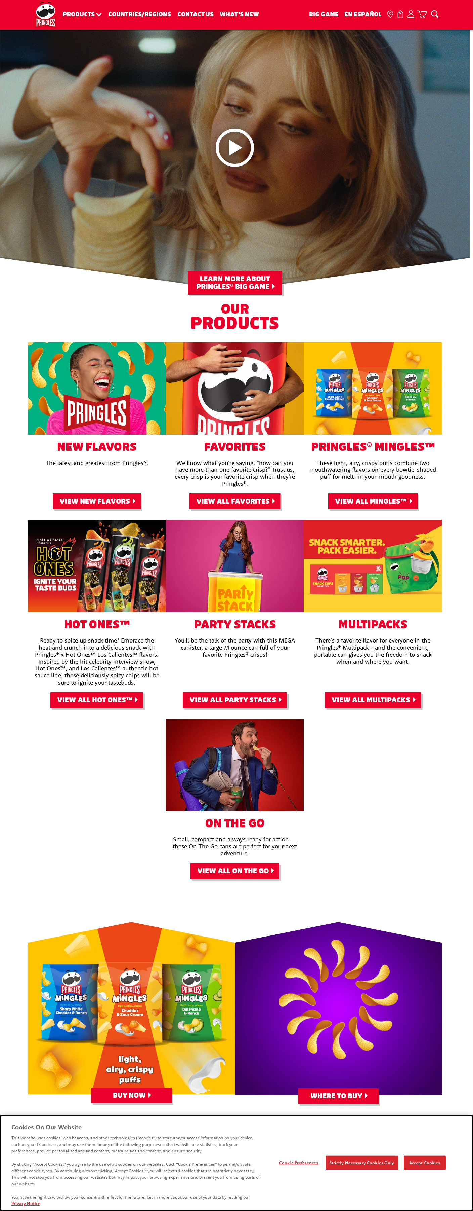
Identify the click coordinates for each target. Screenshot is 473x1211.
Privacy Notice (25, 1203)
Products (79, 14)
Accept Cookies (424, 1162)
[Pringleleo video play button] (235, 148)
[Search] (434, 13)
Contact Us (195, 14)
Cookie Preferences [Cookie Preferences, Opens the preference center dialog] (298, 1162)
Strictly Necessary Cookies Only (361, 1162)
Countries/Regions (139, 14)
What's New (239, 14)
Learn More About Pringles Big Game (233, 283)
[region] (236, 1163)
